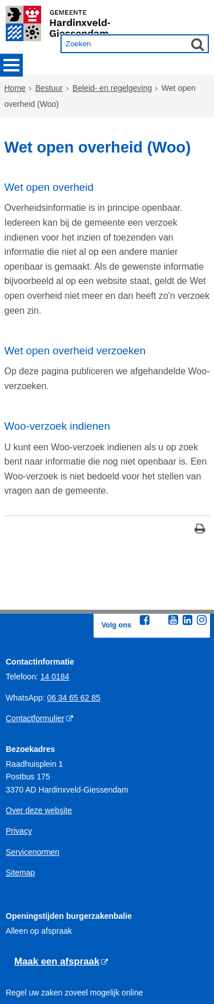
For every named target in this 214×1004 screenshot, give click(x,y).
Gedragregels (30, 973)
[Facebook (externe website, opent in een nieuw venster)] (145, 559)
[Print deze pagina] (200, 469)
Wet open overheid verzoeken (75, 304)
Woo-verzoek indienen (57, 374)
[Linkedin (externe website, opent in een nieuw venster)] (187, 559)
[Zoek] (197, 44)
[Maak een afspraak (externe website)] (61, 901)
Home (15, 90)
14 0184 (55, 616)
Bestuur (49, 90)
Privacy (19, 770)
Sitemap (20, 812)
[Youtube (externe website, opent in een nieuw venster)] (173, 559)
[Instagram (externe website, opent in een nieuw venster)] (202, 559)
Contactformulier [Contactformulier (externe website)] (35, 657)
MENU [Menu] (11, 65)
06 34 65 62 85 (73, 637)
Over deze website (39, 749)
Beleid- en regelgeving (112, 90)
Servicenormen (32, 791)
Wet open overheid (49, 183)
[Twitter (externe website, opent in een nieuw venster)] (159, 560)
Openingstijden (32, 952)
